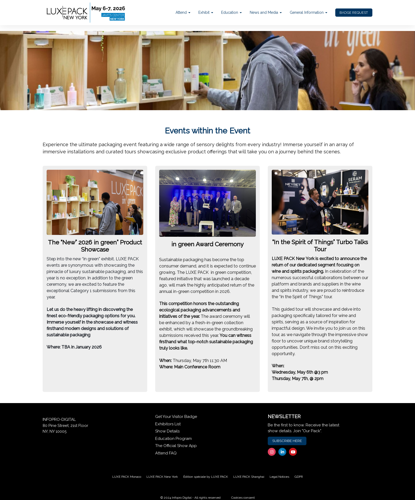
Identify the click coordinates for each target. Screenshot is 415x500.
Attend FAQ (166, 453)
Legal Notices (279, 477)
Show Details (167, 431)
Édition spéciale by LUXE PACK (205, 477)
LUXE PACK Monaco (126, 477)
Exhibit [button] (205, 12)
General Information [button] (308, 12)
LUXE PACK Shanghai (248, 477)
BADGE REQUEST (354, 13)
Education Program (173, 438)
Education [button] (231, 12)
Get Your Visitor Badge (176, 416)
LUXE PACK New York (162, 477)
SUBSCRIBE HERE (287, 441)
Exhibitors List (168, 424)
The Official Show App (176, 445)
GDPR (298, 477)
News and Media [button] (266, 12)
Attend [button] (183, 12)
